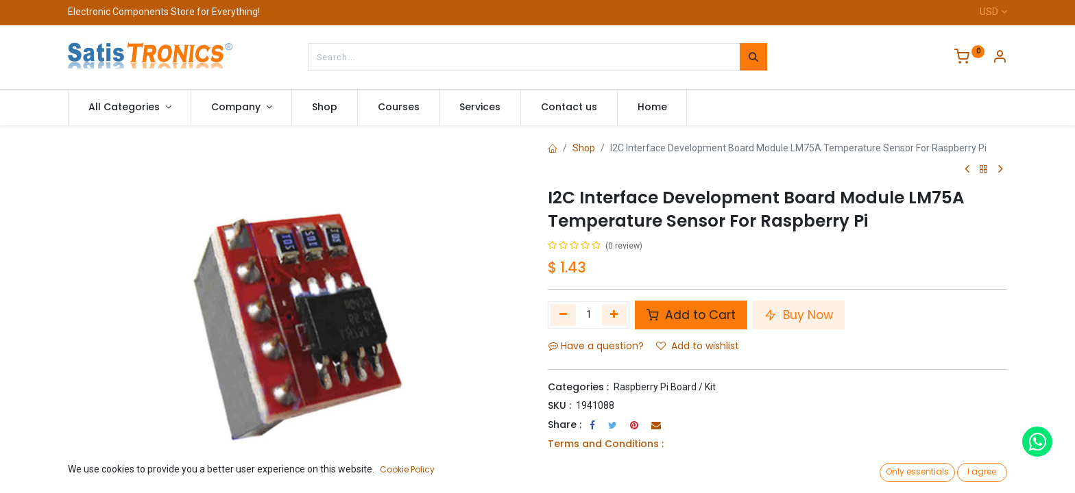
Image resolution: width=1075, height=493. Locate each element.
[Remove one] (563, 315)
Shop (583, 147)
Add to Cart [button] (691, 315)
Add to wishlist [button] (697, 346)
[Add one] (614, 315)
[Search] (753, 57)
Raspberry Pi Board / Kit (665, 386)
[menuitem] (324, 107)
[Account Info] (999, 58)
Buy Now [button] (798, 315)
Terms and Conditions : (606, 444)
